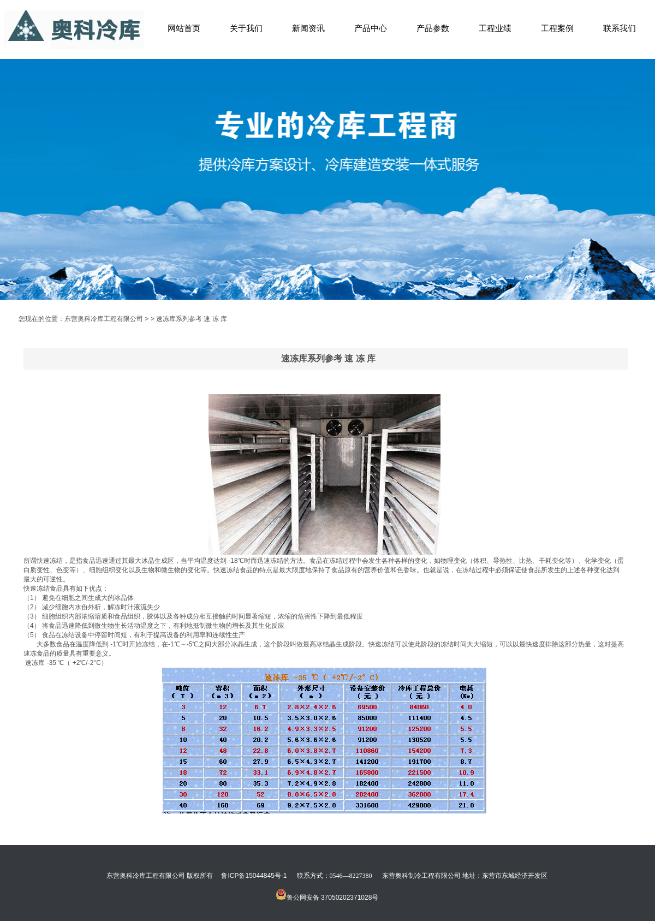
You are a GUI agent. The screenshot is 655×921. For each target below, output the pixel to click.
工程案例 (557, 28)
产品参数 (432, 28)
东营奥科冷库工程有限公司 (103, 319)
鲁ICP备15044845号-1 (254, 876)
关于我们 (246, 28)
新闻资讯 (308, 28)
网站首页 (184, 28)
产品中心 (370, 28)
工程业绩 (495, 28)
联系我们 (619, 28)
